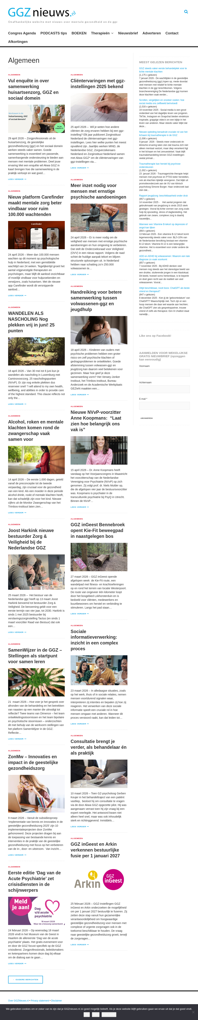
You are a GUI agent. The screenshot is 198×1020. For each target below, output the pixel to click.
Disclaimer (56, 1000)
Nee (95, 1014)
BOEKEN (79, 33)
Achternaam (145, 382)
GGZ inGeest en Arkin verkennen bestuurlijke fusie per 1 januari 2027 (95, 850)
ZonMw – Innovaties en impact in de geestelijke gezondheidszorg (33, 762)
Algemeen (14, 75)
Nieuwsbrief (128, 33)
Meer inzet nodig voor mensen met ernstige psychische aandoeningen (98, 191)
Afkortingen (18, 42)
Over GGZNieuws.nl (18, 1000)
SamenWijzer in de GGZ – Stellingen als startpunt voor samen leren (35, 656)
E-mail (143, 399)
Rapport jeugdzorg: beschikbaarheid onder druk (163, 195)
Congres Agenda (22, 33)
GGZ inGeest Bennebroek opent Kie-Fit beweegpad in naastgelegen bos (98, 530)
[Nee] (193, 1012)
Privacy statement (40, 1000)
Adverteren (152, 33)
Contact (172, 33)
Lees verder (16, 179)
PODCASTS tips (53, 33)
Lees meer (109, 1014)
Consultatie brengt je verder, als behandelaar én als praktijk (98, 747)
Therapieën (100, 33)
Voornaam (144, 366)
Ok (86, 1014)
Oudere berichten (25, 979)
